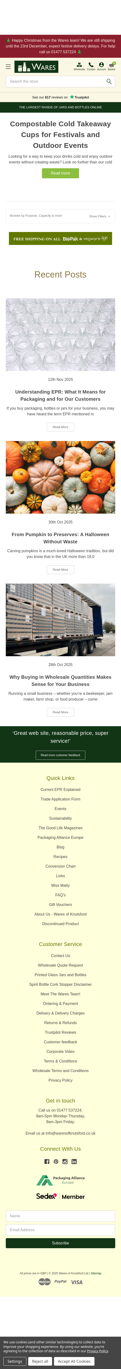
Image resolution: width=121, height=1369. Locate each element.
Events (61, 809)
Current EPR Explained (60, 790)
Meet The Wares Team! (60, 994)
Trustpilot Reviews (60, 1032)
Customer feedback (60, 1042)
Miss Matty (60, 885)
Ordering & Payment (60, 1004)
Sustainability (60, 818)
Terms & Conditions (60, 1061)
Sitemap (96, 1273)
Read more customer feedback (60, 755)
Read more (60, 173)
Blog (60, 847)
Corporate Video (60, 1052)
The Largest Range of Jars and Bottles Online (60, 107)
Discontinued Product (60, 924)
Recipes (60, 857)
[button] (60, 216)
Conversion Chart (61, 866)
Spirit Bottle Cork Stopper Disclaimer (60, 984)
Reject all (40, 1361)
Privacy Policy (60, 1080)
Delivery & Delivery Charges (60, 1013)
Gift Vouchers (60, 905)
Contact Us (60, 956)
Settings (14, 1361)
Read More (60, 427)
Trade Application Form (61, 799)
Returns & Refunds (60, 1023)
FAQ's (60, 895)
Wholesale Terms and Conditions (60, 1071)
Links (60, 876)
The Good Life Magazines (60, 828)
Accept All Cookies (74, 1361)
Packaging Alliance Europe (60, 837)
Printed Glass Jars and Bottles (60, 975)
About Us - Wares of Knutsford (60, 914)
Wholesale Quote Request (60, 965)
